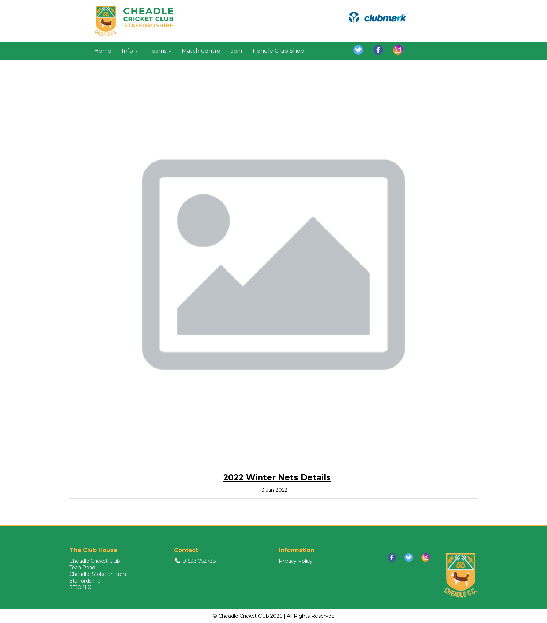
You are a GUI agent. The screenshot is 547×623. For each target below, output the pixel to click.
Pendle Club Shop (278, 50)
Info (130, 50)
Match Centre (201, 50)
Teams (159, 50)
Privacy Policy (296, 561)
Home (102, 50)
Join (236, 50)
